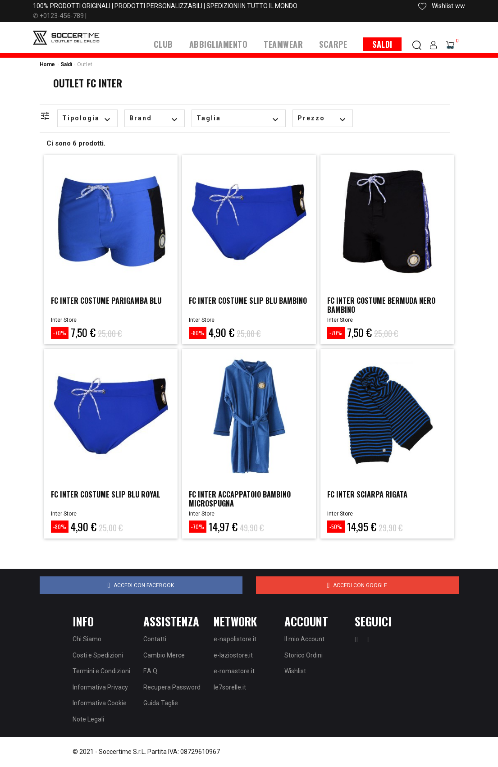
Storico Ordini (303, 654)
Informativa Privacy (100, 686)
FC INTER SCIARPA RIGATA (371, 494)
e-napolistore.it (235, 639)
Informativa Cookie (100, 703)
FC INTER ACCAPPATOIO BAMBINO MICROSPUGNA (246, 498)
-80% (197, 332)
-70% (59, 332)
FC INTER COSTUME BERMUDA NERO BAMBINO (378, 304)
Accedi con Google (357, 585)
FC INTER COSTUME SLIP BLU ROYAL (100, 498)
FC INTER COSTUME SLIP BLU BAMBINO (238, 304)
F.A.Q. (151, 671)
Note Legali (88, 718)
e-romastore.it (234, 671)
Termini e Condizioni (101, 671)
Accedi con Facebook (141, 585)
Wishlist (295, 671)
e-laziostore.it (233, 654)
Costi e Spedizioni (98, 654)
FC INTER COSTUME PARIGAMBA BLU (105, 304)
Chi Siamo (87, 639)
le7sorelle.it (230, 686)
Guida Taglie (160, 703)
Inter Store (64, 319)
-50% (336, 526)
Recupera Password (172, 686)
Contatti (154, 639)
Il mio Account (304, 639)
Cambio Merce (164, 654)
